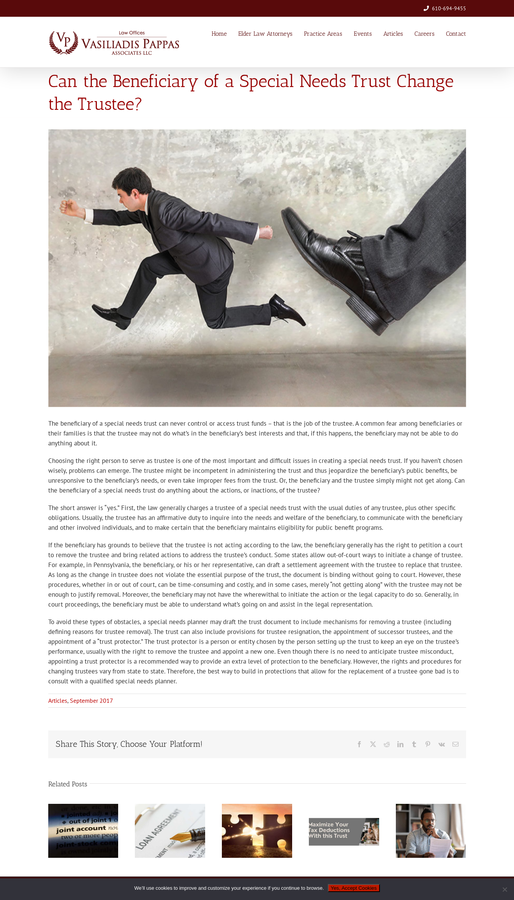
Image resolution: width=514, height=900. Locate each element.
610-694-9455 (449, 8)
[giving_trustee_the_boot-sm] (257, 268)
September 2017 (91, 700)
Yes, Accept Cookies (354, 888)
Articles (57, 700)
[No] (504, 889)
